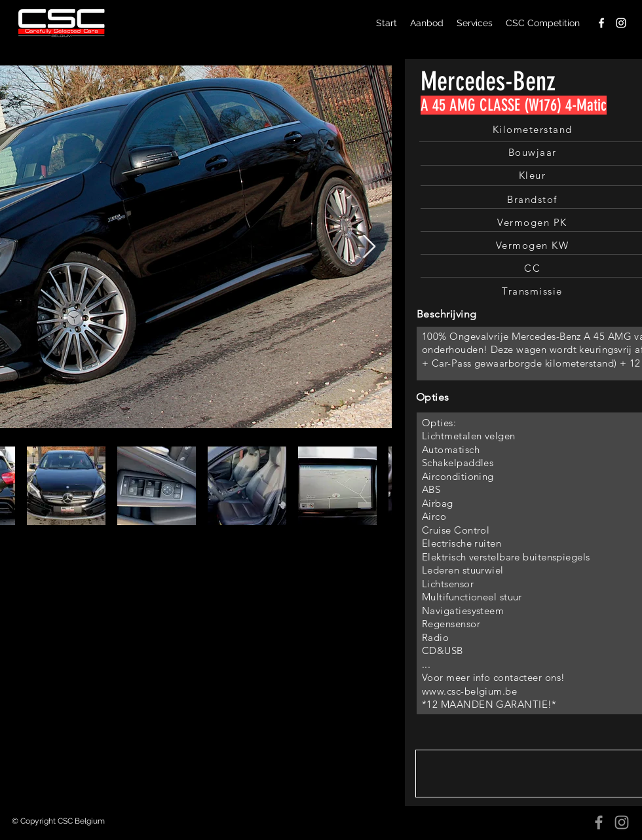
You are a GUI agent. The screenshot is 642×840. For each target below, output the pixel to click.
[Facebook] (599, 822)
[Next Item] (369, 247)
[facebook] (601, 22)
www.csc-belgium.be (469, 691)
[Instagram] (622, 822)
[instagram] (621, 22)
